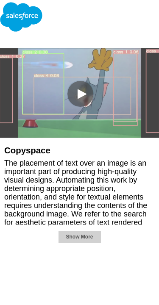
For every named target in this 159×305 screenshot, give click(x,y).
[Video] (79, 93)
